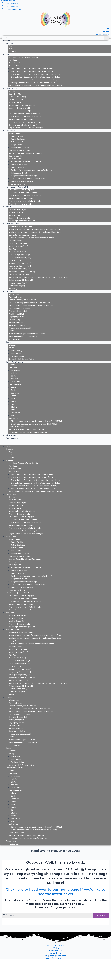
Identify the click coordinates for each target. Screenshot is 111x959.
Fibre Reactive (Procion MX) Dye (18, 187)
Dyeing (11, 348)
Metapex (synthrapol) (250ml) (20, 266)
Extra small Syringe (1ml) (18, 311)
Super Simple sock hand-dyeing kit (22, 105)
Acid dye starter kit (16, 100)
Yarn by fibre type (15, 384)
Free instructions (12, 438)
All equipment (14, 294)
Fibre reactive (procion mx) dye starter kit (24, 114)
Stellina (14, 407)
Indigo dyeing (16, 353)
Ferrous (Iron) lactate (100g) (19, 255)
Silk (12, 404)
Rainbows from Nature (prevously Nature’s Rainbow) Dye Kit (33, 170)
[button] (55, 443)
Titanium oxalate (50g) (17, 286)
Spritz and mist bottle (17, 325)
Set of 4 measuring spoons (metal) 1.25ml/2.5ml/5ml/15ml (31, 305)
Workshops (13, 60)
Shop (10, 46)
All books (12, 345)
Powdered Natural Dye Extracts (20, 150)
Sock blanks (13, 418)
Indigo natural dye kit (19, 173)
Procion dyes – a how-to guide (20, 204)
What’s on (9, 54)
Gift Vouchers (11, 435)
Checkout (12, 52)
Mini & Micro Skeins (16, 427)
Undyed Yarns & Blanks (14, 362)
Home (8, 446)
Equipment (10, 291)
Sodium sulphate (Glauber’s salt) (21, 280)
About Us (55, 953)
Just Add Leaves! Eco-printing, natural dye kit (28, 179)
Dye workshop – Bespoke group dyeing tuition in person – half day (36, 74)
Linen (13, 399)
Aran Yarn (14, 379)
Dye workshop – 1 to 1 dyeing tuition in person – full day (32, 71)
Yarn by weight (14, 367)
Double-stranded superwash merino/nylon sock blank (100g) (34, 424)
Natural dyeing (16, 351)
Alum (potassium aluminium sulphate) (23, 235)
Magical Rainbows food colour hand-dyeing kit (26, 128)
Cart (10, 49)
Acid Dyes (9, 207)
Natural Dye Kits (15, 94)
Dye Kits (12, 91)
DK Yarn (14, 376)
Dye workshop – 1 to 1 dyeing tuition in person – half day (32, 69)
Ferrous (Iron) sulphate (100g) (20, 258)
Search (4, 914)
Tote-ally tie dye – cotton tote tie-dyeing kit (25, 122)
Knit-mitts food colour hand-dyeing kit (23, 125)
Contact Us (55, 950)
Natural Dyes (10, 131)
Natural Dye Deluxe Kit (19, 167)
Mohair (13, 401)
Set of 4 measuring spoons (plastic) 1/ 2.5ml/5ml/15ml (29, 303)
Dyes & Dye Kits (12, 88)
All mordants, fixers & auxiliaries (21, 227)
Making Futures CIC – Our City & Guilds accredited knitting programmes (35, 85)
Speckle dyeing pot (16, 322)
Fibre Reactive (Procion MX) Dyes (21, 111)
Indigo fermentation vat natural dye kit (25, 176)
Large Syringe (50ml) (16, 317)
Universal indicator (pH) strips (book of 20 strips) (27, 334)
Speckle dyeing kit (15, 320)
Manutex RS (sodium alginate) (20, 263)
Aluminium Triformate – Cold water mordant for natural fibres (31, 238)
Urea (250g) (13, 289)
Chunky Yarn (15, 382)
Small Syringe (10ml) (16, 314)
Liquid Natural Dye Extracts (21, 148)
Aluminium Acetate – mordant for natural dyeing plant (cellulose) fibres (35, 229)
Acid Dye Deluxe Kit (16, 102)
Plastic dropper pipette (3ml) (19, 308)
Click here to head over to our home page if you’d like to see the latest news (56, 891)
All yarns (12, 365)
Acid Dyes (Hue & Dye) (17, 97)
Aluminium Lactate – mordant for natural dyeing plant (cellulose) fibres (35, 232)
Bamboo (14, 390)
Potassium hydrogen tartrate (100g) (22, 272)
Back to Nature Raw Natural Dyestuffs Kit (26, 162)
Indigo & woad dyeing (17, 184)
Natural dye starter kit (19, 164)
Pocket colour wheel (16, 297)
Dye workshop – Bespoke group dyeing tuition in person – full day (36, 77)
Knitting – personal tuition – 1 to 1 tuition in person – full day (33, 83)
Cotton (13, 396)
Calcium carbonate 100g (18, 243)
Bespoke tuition (14, 66)
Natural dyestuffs (15, 156)
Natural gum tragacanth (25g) (19, 269)
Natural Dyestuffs (17, 142)
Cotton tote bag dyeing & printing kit (22, 119)
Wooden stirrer (14, 339)
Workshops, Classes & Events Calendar (23, 57)
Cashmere (15, 393)
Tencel (13, 410)
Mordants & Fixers (13, 224)
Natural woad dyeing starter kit (22, 181)
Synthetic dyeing (17, 356)
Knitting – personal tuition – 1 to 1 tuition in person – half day (34, 80)
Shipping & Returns (55, 955)
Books (8, 342)
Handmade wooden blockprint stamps (23, 336)
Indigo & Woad (16, 145)
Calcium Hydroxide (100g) (18, 246)
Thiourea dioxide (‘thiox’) (18, 283)
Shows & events (15, 63)
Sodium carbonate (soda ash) (19, 274)
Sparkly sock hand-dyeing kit (19, 108)
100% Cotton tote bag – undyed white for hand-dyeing (29, 432)
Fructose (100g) (15, 260)
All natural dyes (14, 133)
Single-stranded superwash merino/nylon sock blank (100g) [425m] (36, 421)
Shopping (9, 43)
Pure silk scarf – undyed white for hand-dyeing (26, 430)
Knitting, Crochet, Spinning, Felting (21, 359)
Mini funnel (13, 331)
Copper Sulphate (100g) (17, 252)
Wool (13, 415)
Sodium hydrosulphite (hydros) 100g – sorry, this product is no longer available (38, 277)
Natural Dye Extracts (18, 139)
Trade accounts (55, 945)
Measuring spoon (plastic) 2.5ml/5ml (22, 300)
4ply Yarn (14, 373)
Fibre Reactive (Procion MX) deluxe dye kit (25, 117)
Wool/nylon (15, 413)
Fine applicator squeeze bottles (21, 328)
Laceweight (15, 370)
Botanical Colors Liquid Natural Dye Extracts (25, 153)
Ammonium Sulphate (16, 241)
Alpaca (13, 387)
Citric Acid (12, 249)
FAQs (55, 947)
